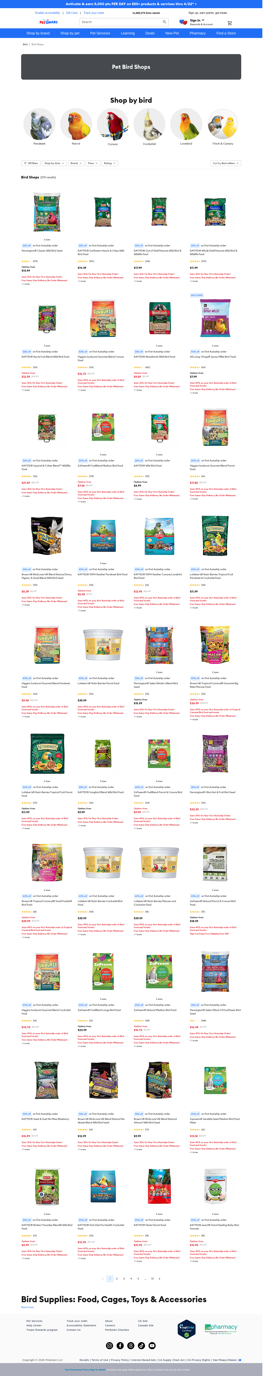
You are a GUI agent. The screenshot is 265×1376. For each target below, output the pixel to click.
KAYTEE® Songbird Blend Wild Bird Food (101, 792)
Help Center (34, 1325)
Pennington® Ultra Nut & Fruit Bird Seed (212, 792)
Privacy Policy (120, 1360)
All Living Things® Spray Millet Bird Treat (213, 356)
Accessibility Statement (81, 1325)
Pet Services (34, 1321)
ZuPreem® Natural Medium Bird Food (155, 1010)
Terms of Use (100, 1360)
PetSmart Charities (117, 1329)
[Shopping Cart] (234, 23)
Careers (110, 1325)
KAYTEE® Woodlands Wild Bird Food (154, 356)
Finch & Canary (223, 143)
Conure (113, 144)
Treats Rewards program (42, 1329)
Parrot (76, 143)
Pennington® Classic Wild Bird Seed (42, 250)
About (109, 1321)
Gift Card (71, 12)
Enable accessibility (47, 12)
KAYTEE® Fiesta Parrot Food (150, 1225)
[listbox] (131, 127)
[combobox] (124, 21)
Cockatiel (149, 144)
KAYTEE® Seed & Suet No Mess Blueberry (45, 1119)
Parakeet (39, 143)
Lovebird (186, 143)
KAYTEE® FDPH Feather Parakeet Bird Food (102, 574)
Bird (25, 44)
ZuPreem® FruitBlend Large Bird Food (99, 1010)
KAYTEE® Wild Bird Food (148, 465)
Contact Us (74, 1329)
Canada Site (146, 1325)
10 (152, 1278)
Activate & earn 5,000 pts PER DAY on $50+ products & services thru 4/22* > (131, 4)
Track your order (93, 12)
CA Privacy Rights (198, 1360)
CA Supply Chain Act (171, 1360)
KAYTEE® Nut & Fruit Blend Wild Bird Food (45, 356)
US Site (143, 1321)
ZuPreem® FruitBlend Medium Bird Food (100, 465)
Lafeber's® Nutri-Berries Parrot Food (98, 683)
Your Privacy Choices (227, 1360)
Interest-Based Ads (144, 1360)
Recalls (84, 1360)
